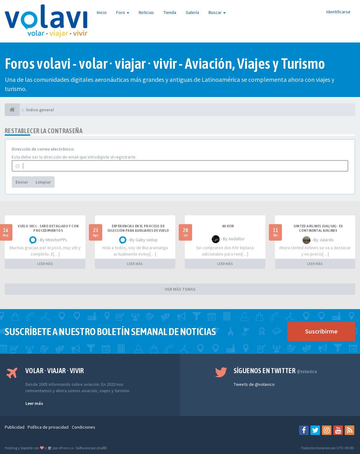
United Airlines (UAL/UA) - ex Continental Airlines (318, 228)
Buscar (217, 12)
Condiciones (83, 427)
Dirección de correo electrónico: (43, 149)
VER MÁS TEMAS (180, 289)
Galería (192, 12)
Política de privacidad (48, 427)
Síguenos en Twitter (275, 370)
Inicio (102, 12)
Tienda (169, 12)
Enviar (22, 182)
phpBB (101, 447)
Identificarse (338, 12)
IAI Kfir (228, 226)
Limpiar (43, 182)
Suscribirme (321, 331)
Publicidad (14, 427)
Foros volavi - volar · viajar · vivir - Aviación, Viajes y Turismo (165, 63)
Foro (122, 12)
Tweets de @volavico (254, 384)
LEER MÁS (45, 263)
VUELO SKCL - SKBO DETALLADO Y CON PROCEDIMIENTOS (48, 228)
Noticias (146, 12)
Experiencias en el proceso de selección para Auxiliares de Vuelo (138, 228)
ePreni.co (65, 447)
